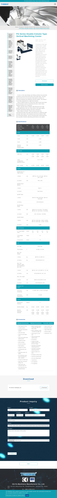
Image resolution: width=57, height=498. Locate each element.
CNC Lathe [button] (10, 115)
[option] (25, 47)
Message (10, 428)
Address (27, 412)
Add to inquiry (44, 84)
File (8, 438)
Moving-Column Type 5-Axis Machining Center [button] (11, 91)
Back (28, 463)
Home (16, 27)
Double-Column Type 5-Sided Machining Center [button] (11, 82)
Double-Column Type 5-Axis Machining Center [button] (11, 73)
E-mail (31, 407)
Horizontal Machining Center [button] (11, 57)
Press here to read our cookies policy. (15, 495)
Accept (27, 495)
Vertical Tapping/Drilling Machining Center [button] (12, 36)
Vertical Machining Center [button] (11, 51)
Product (9, 423)
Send (12, 453)
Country (10, 418)
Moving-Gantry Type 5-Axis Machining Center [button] (11, 108)
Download (44, 80)
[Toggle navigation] (55, 4)
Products (21, 27)
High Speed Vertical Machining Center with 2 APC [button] (11, 44)
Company (18, 412)
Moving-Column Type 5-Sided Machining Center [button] (11, 99)
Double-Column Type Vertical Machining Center (37, 27)
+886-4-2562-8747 (30, 489)
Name (9, 407)
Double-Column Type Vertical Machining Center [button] (11, 64)
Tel (8, 412)
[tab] (11, 36)
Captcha (10, 443)
